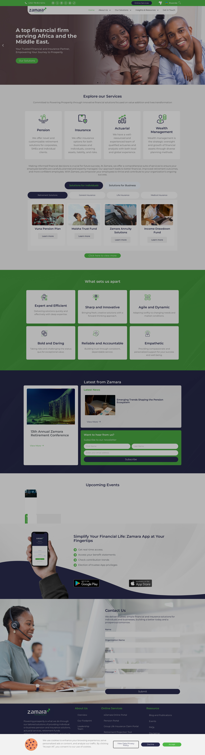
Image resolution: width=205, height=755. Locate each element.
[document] (102, 377)
